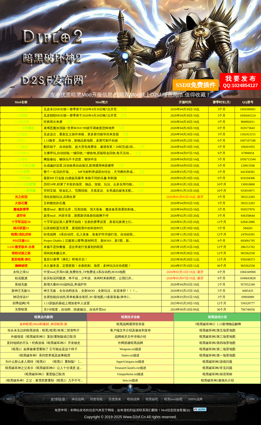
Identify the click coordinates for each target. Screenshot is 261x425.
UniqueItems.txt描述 (130, 374)
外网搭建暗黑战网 (130, 343)
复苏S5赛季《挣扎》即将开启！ (65, 259)
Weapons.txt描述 (130, 349)
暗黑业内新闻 (43, 317)
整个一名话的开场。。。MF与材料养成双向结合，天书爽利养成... (89, 172)
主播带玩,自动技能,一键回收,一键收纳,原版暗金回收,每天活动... (87, 153)
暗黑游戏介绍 (217, 317)
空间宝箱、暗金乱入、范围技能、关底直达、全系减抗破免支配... (88, 190)
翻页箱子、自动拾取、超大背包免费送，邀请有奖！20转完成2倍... (89, 147)
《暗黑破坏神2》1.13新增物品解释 (217, 324)
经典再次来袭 (52, 122)
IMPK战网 (195, 399)
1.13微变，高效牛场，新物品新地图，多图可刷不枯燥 (80, 140)
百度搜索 (115, 399)
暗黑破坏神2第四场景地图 (217, 343)
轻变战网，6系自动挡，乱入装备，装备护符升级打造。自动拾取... (88, 234)
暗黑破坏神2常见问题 (217, 368)
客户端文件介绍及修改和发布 (130, 330)
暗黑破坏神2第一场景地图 (217, 355)
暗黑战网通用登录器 (130, 324)
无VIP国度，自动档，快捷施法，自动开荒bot (74, 309)
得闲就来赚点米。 (55, 253)
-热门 (122, 109)
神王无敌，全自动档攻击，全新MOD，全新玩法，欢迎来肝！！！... (90, 291)
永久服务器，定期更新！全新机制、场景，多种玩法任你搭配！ (86, 266)
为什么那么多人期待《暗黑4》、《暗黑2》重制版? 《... (43, 361)
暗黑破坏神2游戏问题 (217, 361)
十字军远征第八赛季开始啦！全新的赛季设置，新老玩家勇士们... (88, 222)
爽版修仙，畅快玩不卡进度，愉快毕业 (70, 159)
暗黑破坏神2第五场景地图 (217, 330)
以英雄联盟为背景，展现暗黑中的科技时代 (72, 228)
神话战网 (78, 399)
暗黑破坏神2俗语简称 (217, 374)
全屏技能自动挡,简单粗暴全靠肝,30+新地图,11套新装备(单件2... (86, 297)
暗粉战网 (133, 399)
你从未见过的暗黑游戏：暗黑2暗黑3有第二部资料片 (44, 330)
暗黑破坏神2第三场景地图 (217, 336)
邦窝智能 (96, 399)
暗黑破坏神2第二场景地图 (217, 349)
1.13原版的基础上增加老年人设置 (66, 303)
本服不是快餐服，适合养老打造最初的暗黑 (72, 247)
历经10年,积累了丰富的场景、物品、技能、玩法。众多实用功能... (88, 184)
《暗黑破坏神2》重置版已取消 (43, 374)
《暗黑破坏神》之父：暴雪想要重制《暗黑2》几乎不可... (43, 380)
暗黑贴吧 (152, 399)
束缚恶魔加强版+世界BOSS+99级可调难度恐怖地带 (78, 128)
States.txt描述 (130, 355)
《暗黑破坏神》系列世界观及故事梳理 (43, 355)
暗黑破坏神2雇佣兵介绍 (217, 380)
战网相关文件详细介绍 (130, 336)
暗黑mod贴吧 (173, 399)
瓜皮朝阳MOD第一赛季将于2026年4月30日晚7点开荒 (79, 115)
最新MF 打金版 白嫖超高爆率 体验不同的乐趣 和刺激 (80, 178)
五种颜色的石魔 (54, 203)
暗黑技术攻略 (130, 317)
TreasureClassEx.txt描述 (130, 368)
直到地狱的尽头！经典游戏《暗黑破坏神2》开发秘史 (43, 343)
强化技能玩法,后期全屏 (59, 197)
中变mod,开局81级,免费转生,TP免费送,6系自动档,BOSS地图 (84, 272)
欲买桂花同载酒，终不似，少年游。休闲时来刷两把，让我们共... (88, 278)
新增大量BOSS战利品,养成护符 (64, 284)
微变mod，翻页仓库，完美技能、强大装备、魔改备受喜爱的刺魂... (89, 209)
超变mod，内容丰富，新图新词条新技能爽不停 (75, 215)
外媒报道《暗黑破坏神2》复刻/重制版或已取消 (43, 336)
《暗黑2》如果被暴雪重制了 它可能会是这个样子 (43, 349)
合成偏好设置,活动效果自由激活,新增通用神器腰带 (78, 165)
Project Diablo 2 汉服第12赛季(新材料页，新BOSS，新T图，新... (86, 240)
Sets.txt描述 (130, 380)
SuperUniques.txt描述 (130, 361)
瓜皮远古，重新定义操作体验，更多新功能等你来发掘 (81, 134)
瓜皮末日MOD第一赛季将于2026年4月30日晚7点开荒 (79, 109)
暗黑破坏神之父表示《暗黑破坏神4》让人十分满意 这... (43, 368)
